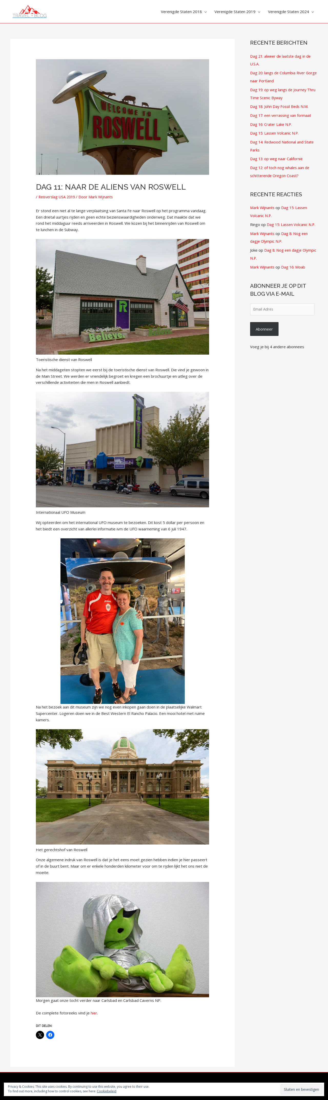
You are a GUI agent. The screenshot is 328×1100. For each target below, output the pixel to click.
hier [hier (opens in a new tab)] (94, 1012)
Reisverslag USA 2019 (58, 196)
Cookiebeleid (106, 1091)
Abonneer (264, 324)
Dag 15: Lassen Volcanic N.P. (275, 130)
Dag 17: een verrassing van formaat (281, 113)
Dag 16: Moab (294, 261)
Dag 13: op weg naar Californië (277, 156)
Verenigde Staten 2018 (181, 11)
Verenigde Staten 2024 (288, 11)
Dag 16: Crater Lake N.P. (271, 122)
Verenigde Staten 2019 (234, 11)
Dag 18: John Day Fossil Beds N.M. (280, 105)
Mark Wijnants (262, 204)
